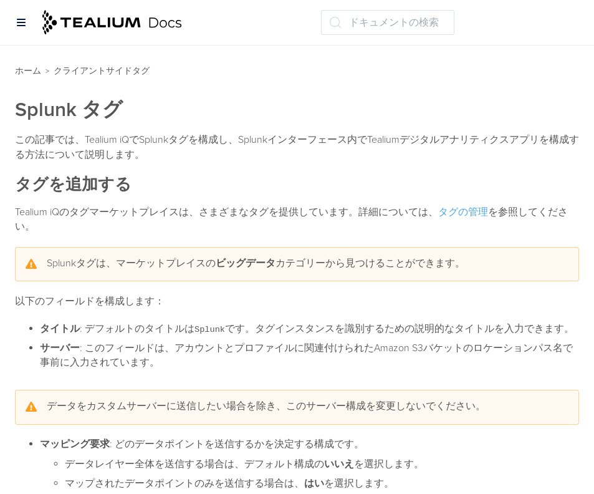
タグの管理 (463, 212)
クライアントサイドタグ (102, 70)
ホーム (28, 70)
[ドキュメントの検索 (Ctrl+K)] (387, 22)
